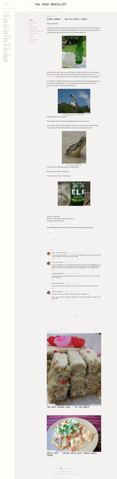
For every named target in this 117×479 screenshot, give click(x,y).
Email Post (53, 239)
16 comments (54, 410)
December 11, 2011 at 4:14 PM (70, 262)
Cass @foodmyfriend (58, 273)
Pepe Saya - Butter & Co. (6, 15)
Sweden (31, 37)
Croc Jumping (33, 29)
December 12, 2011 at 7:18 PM (70, 291)
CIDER (31, 25)
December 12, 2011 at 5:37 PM (71, 283)
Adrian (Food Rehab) (57, 283)
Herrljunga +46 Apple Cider (36, 31)
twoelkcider (32, 42)
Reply (53, 259)
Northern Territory (34, 33)
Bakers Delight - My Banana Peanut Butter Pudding (6, 57)
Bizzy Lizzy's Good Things (59, 252)
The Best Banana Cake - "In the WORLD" (68, 407)
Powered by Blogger (66, 469)
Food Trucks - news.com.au (7, 44)
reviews (54, 8)
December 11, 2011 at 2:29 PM (73, 252)
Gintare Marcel (70, 471)
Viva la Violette (75, 474)
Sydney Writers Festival (5, 21)
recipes (47, 8)
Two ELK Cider (33, 39)
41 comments (54, 458)
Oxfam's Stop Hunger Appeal (7, 40)
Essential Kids (7, 36)
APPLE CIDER (33, 23)
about (42, 8)
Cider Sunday (32, 27)
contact (60, 8)
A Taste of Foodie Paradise (6, 32)
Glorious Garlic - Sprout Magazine (7, 49)
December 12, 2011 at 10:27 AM (71, 273)
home (37, 8)
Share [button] (30, 16)
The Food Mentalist (50, 4)
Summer (31, 35)
